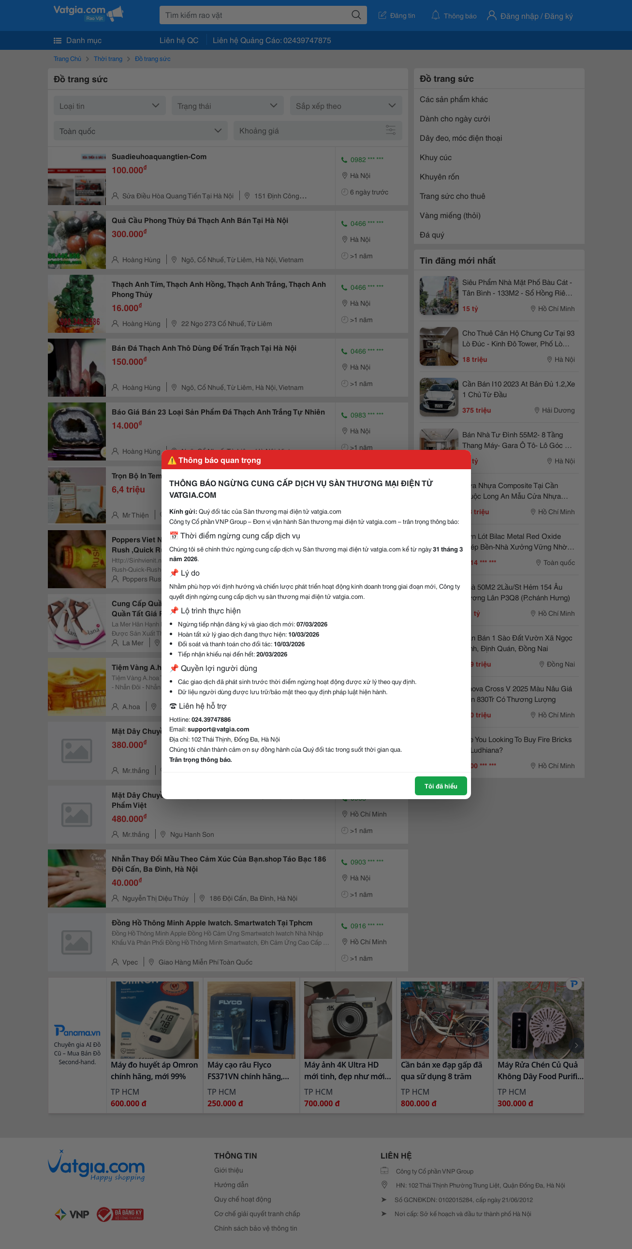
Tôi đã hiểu (441, 785)
